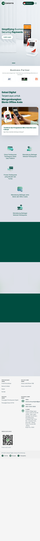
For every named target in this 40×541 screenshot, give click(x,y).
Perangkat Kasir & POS (8, 453)
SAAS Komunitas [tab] (13, 270)
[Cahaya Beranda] (8, 3)
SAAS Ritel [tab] (27, 270)
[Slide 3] (22, 63)
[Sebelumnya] (3, 243)
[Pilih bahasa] (28, 3)
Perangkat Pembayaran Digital (10, 450)
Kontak (3, 442)
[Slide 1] (13, 63)
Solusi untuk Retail (26, 436)
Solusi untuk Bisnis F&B (27, 433)
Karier (3, 439)
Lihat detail (7, 254)
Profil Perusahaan (6, 433)
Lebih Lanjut (7, 37)
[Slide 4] (26, 63)
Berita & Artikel (6, 436)
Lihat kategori (20, 252)
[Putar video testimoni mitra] (20, 118)
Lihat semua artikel (20, 369)
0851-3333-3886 (31, 456)
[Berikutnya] (36, 243)
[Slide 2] (18, 63)
